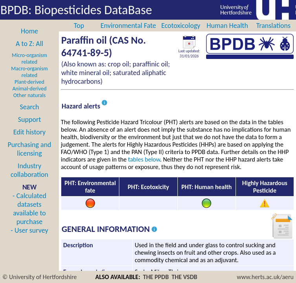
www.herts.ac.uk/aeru (265, 277)
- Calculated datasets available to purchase (29, 208)
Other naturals (29, 95)
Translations (273, 25)
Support (29, 119)
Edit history (29, 132)
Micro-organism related (29, 58)
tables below (144, 159)
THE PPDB (156, 277)
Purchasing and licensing (29, 149)
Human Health (227, 25)
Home (29, 31)
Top (79, 25)
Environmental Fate (128, 25)
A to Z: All (29, 43)
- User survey (29, 230)
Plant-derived (29, 82)
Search (29, 107)
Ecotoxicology (181, 25)
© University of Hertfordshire (39, 277)
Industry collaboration (29, 170)
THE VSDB (184, 277)
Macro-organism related (29, 72)
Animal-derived (30, 88)
